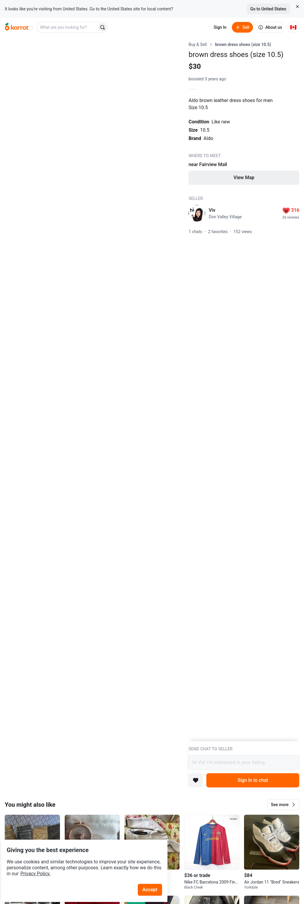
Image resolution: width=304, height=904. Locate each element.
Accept (154, 874)
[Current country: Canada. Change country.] (293, 27)
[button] (283, 804)
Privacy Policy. (81, 858)
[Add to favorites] (196, 780)
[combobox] (67, 27)
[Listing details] (244, 391)
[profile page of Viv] (197, 213)
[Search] (102, 27)
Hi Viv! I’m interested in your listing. (244, 762)
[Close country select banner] (297, 6)
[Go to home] (16, 27)
